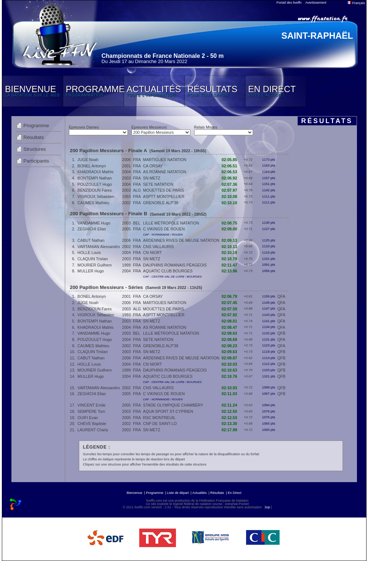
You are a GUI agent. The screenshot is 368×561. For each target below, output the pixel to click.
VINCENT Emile (91, 405)
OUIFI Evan (87, 417)
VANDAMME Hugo (93, 223)
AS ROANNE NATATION (164, 172)
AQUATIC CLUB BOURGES (167, 271)
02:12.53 (229, 417)
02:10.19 (229, 252)
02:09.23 (229, 346)
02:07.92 (229, 315)
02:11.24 (229, 405)
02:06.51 (229, 166)
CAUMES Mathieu (93, 203)
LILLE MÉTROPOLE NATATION (171, 223)
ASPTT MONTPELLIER (163, 196)
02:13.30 (229, 423)
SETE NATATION (158, 184)
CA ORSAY (153, 166)
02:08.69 (229, 339)
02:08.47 (229, 327)
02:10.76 (229, 376)
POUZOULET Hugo (94, 184)
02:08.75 (229, 223)
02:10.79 (229, 259)
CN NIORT (152, 252)
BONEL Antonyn (91, 166)
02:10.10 (229, 203)
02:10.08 (229, 196)
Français (356, 3)
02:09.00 (229, 229)
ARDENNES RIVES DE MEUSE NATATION (181, 240)
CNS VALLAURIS (158, 246)
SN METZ (151, 178)
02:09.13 (229, 240)
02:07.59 (229, 309)
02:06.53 (229, 172)
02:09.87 (229, 358)
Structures (35, 149)
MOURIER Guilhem (94, 265)
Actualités (199, 493)
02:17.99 (229, 430)
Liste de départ (178, 493)
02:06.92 (229, 178)
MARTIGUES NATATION (164, 159)
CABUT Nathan (90, 240)
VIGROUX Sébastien (95, 196)
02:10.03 (229, 364)
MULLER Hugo (90, 271)
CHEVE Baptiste (91, 423)
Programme (36, 125)
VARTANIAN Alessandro (98, 246)
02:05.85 (229, 159)
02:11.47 (229, 265)
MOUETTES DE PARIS (163, 190)
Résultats (34, 137)
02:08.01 (229, 321)
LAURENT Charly (92, 430)
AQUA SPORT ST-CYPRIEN (168, 411)
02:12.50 (229, 411)
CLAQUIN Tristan (92, 259)
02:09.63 (229, 351)
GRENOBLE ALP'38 (160, 203)
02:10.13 (229, 246)
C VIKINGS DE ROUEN (164, 229)
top (267, 507)
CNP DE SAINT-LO (160, 423)
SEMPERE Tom (91, 411)
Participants (36, 161)
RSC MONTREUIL (159, 417)
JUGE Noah (87, 159)
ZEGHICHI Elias (91, 229)
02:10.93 (229, 388)
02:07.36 (229, 184)
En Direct (234, 493)
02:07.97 (229, 190)
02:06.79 (229, 296)
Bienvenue (135, 493)
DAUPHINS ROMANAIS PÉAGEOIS (175, 265)
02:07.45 (229, 302)
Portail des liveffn (289, 2)
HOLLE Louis (89, 252)
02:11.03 (229, 393)
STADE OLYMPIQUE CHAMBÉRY (173, 405)
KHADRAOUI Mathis (95, 172)
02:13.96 (229, 271)
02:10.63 (229, 370)
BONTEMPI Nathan (94, 178)
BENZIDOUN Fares (94, 190)
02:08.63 (229, 333)
